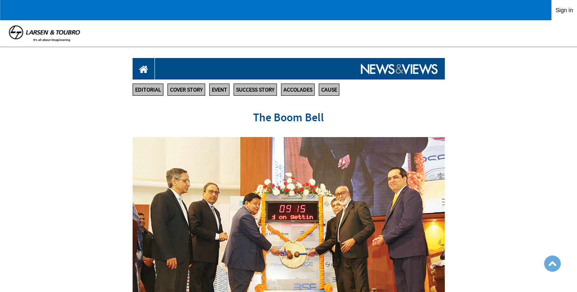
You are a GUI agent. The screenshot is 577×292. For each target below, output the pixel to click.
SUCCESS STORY (255, 89)
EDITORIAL (148, 89)
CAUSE (329, 89)
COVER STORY (186, 89)
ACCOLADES (297, 89)
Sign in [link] (564, 10)
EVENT (219, 89)
